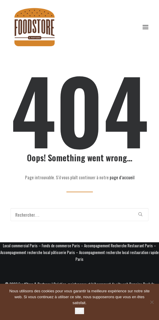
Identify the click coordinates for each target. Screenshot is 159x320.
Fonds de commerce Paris (61, 245)
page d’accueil (122, 177)
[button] (145, 27)
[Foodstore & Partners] (34, 27)
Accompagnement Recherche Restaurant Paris (118, 245)
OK (79, 311)
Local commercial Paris (20, 245)
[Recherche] (79, 214)
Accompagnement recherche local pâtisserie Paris (37, 252)
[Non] (152, 302)
